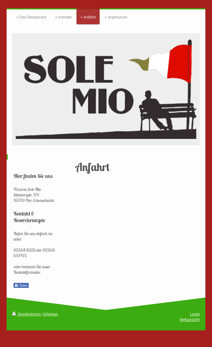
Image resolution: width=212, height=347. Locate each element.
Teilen (21, 286)
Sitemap (50, 314)
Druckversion (26, 314)
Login (195, 314)
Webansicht (189, 319)
